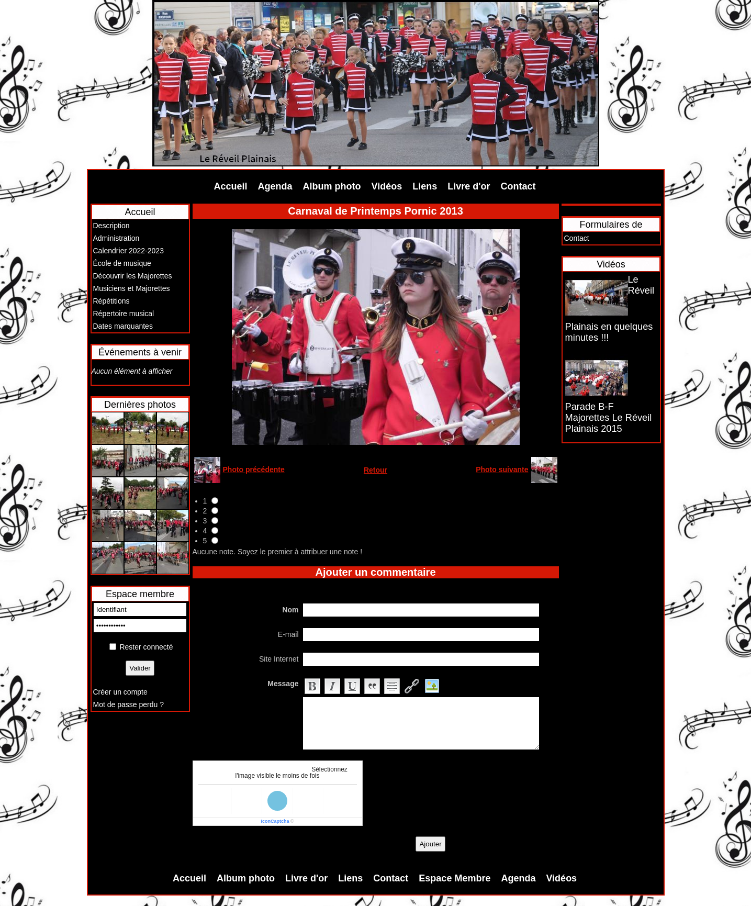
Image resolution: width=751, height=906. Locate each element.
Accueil (231, 186)
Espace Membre (454, 878)
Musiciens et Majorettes (131, 288)
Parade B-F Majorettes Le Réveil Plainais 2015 (608, 417)
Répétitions (111, 301)
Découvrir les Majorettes (132, 276)
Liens (424, 186)
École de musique (122, 263)
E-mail (288, 634)
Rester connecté (146, 647)
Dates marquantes (123, 326)
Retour (375, 470)
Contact (518, 186)
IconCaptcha (275, 821)
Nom (290, 610)
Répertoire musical (123, 313)
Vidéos (387, 186)
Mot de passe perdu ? (128, 704)
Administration (116, 238)
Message (282, 683)
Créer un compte (120, 692)
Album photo (332, 186)
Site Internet (279, 659)
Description (111, 225)
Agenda (275, 186)
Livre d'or (468, 186)
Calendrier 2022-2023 (128, 251)
